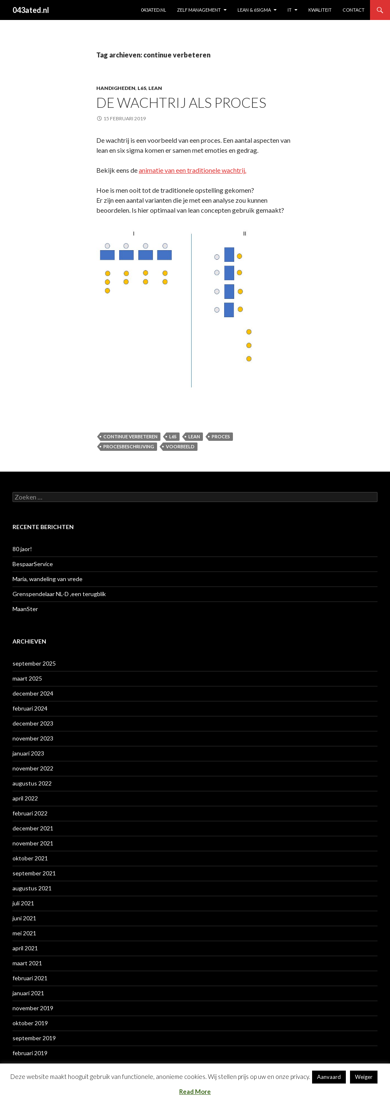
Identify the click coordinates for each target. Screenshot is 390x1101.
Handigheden (115, 88)
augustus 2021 (32, 888)
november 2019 (32, 1008)
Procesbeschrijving (128, 446)
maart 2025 (27, 678)
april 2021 (25, 948)
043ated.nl (30, 10)
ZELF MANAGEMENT (199, 9)
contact (353, 9)
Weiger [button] (363, 1077)
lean (155, 88)
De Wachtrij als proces (181, 102)
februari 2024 (30, 708)
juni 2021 (24, 918)
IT (290, 9)
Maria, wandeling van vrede (47, 578)
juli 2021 (23, 903)
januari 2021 (28, 993)
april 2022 (25, 798)
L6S (142, 88)
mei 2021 (24, 933)
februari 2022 (30, 813)
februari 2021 (30, 978)
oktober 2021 (30, 858)
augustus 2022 (32, 783)
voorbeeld (180, 446)
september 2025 (34, 663)
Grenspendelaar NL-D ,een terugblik (59, 593)
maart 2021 (27, 963)
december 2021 (32, 828)
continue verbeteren (130, 436)
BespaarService (32, 563)
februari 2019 (30, 1052)
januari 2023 (28, 753)
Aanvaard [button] (329, 1077)
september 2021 (34, 873)
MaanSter (25, 608)
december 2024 (32, 693)
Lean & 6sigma (254, 9)
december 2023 (32, 723)
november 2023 (32, 738)
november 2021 (32, 843)
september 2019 (34, 1037)
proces (221, 436)
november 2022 (32, 768)
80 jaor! (22, 548)
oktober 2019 (30, 1022)
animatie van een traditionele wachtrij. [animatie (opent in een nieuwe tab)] (192, 170)
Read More (195, 1091)
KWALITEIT (320, 9)
